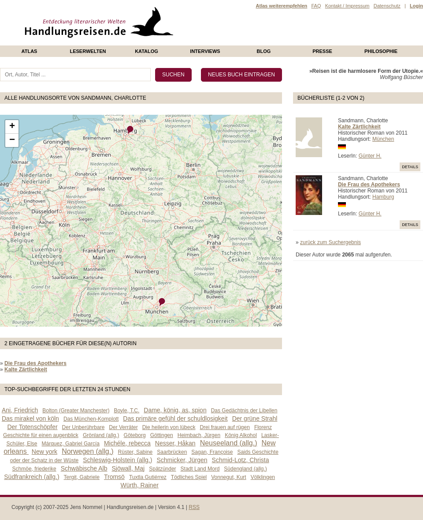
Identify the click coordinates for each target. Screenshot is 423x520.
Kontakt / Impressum (347, 5)
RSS (194, 507)
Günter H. (370, 156)
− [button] (12, 140)
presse (322, 51)
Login (416, 5)
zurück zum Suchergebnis (330, 242)
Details (410, 167)
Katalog (146, 51)
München (383, 139)
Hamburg (383, 197)
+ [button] (12, 126)
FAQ (316, 5)
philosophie (380, 51)
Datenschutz (387, 5)
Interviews (205, 51)
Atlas (29, 51)
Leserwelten (88, 51)
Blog (264, 51)
